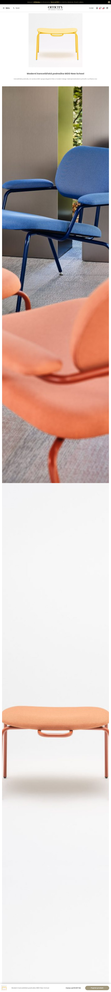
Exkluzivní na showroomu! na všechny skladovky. (50, 2)
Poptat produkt (97, 988)
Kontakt (91, 8)
